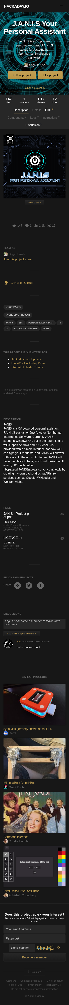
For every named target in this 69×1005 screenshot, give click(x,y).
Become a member (14, 918)
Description (21, 110)
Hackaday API (53, 984)
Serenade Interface (15, 837)
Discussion (33, 125)
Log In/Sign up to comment (21, 633)
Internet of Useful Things (27, 367)
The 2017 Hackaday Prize (10, 139)
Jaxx (19, 641)
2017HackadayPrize (26, 328)
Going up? (34, 972)
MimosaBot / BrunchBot (18, 783)
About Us (11, 980)
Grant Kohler (14, 787)
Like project (50, 75)
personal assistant (40, 322)
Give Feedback (55, 980)
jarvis (10, 322)
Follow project (22, 75)
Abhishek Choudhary (19, 895)
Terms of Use (15, 984)
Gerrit (9, 733)
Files (49, 109)
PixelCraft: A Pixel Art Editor (21, 891)
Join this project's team (18, 259)
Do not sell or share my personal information (34, 989)
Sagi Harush (34, 65)
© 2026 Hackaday (34, 996)
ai (60, 322)
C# (7, 328)
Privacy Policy (34, 984)
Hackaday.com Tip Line (26, 359)
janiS (46, 328)
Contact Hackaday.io (31, 980)
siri (21, 322)
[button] (61, 6)
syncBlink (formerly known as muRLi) (27, 729)
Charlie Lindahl (16, 841)
